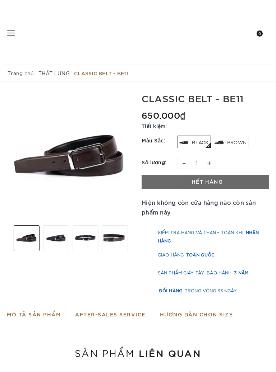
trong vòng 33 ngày (198, 290)
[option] (70, 156)
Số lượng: (154, 162)
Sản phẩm (138, 353)
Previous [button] (8, 238)
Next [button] (132, 238)
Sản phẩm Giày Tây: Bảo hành (203, 272)
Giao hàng (186, 254)
